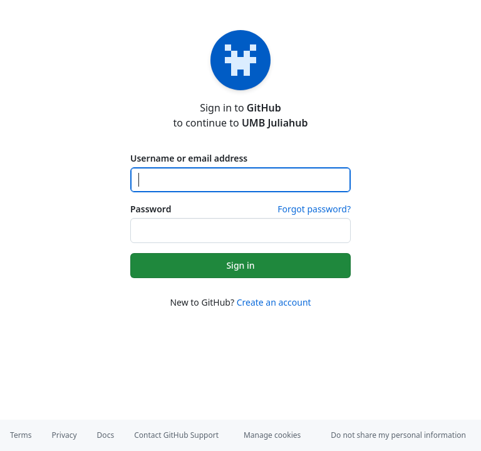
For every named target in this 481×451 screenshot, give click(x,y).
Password (150, 209)
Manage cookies (272, 435)
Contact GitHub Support (176, 435)
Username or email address (188, 158)
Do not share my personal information (398, 435)
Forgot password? (314, 209)
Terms (21, 435)
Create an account (274, 302)
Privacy (64, 435)
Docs (106, 435)
